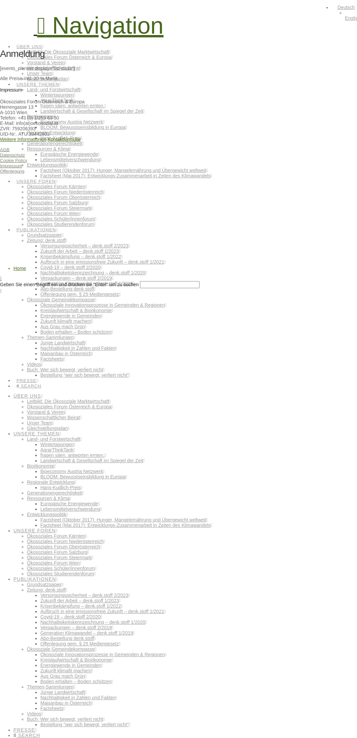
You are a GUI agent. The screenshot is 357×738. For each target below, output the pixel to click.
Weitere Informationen (23, 139)
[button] (100, 25)
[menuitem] (343, 7)
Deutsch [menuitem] (346, 7)
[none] (344, 13)
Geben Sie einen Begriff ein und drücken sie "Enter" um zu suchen (69, 284)
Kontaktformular (64, 139)
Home (19, 268)
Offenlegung (12, 171)
